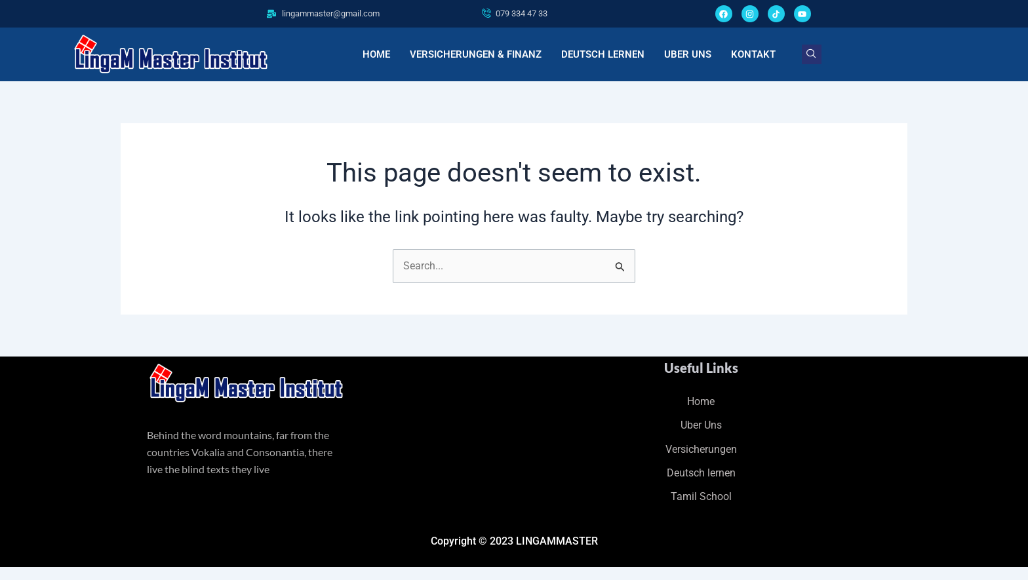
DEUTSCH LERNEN (602, 54)
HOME (376, 54)
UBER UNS (687, 54)
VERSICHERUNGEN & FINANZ (476, 54)
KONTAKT (753, 54)
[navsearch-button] (811, 54)
